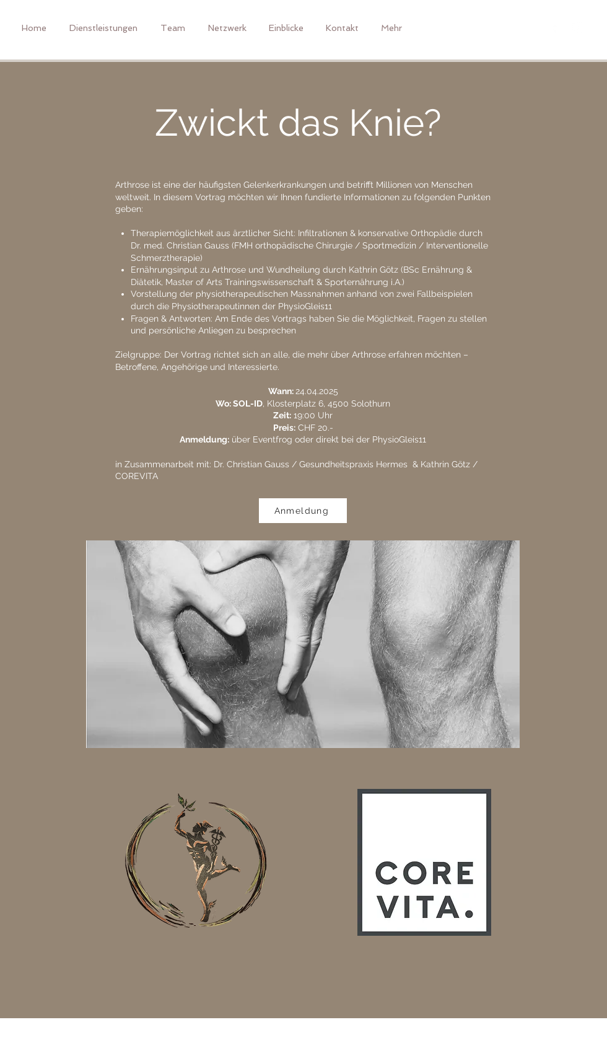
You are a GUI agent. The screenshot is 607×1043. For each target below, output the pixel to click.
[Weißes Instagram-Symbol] (577, 27)
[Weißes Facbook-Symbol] (554, 27)
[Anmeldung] (303, 510)
